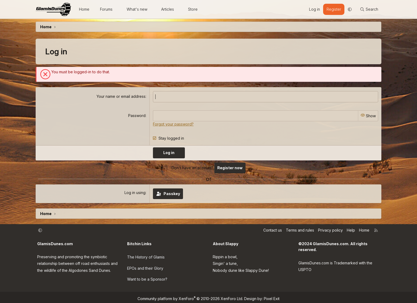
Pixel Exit (272, 295)
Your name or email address (121, 96)
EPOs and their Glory (145, 266)
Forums (106, 9)
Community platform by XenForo (190, 295)
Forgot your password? (173, 123)
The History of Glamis (146, 255)
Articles (167, 9)
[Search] (369, 9)
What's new (137, 9)
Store (193, 9)
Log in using (134, 192)
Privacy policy (330, 229)
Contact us (272, 229)
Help (351, 229)
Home (84, 9)
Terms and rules (300, 229)
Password (136, 115)
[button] (117, 9)
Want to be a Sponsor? (147, 277)
